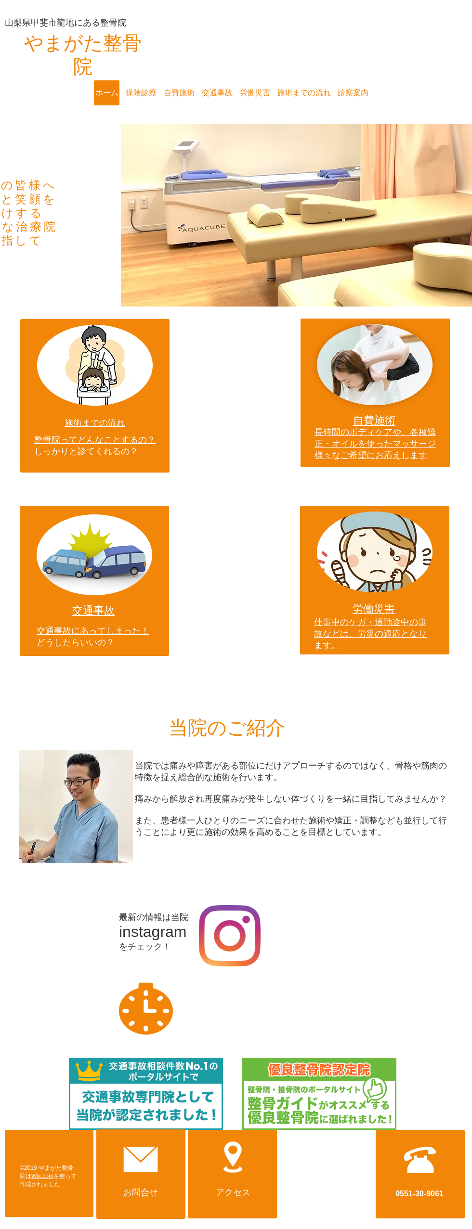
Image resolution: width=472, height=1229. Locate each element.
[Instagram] (230, 936)
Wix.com (42, 1176)
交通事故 (93, 610)
